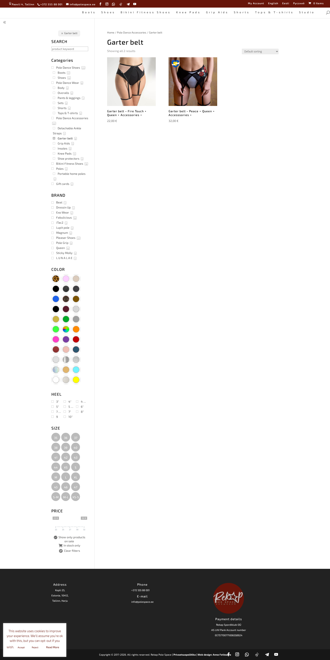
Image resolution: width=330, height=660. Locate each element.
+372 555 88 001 (140, 590)
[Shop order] (260, 51)
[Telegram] (128, 4)
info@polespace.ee (142, 601)
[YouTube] (134, 4)
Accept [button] (21, 647)
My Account (256, 3)
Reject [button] (35, 647)
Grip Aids (217, 12)
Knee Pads (188, 12)
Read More (52, 647)
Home (110, 32)
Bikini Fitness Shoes (146, 12)
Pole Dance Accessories (131, 32)
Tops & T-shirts (274, 12)
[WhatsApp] (113, 4)
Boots (89, 12)
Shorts (242, 12)
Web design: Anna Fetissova (214, 654)
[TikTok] (120, 4)
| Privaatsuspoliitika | (184, 654)
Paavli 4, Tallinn (21, 4)
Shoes (108, 12)
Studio (307, 12)
